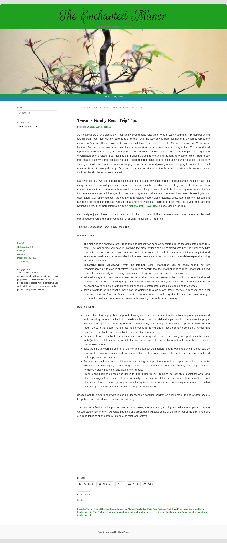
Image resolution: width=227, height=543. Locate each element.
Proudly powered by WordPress (113, 532)
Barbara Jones (108, 509)
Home (106, 96)
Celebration (23, 247)
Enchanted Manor (125, 509)
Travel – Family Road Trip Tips (107, 120)
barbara (107, 127)
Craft (19, 250)
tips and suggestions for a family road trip (136, 512)
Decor (20, 254)
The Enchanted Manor (113, 16)
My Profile (119, 96)
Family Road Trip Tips (146, 509)
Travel (89, 509)
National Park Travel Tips (143, 205)
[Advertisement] (143, 446)
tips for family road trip (169, 512)
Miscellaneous (25, 258)
